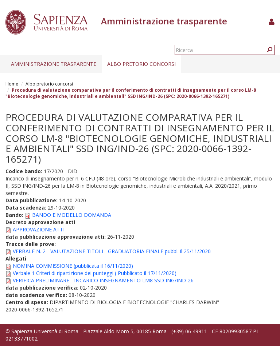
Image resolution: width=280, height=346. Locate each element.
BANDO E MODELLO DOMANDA (71, 214)
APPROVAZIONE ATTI (39, 229)
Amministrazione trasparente (53, 63)
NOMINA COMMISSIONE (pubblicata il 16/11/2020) (73, 265)
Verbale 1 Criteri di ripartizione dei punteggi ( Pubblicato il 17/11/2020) (94, 273)
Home (11, 84)
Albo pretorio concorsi (141, 63)
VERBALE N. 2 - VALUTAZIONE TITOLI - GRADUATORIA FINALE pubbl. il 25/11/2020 (112, 251)
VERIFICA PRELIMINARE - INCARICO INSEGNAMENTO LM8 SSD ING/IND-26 (103, 280)
